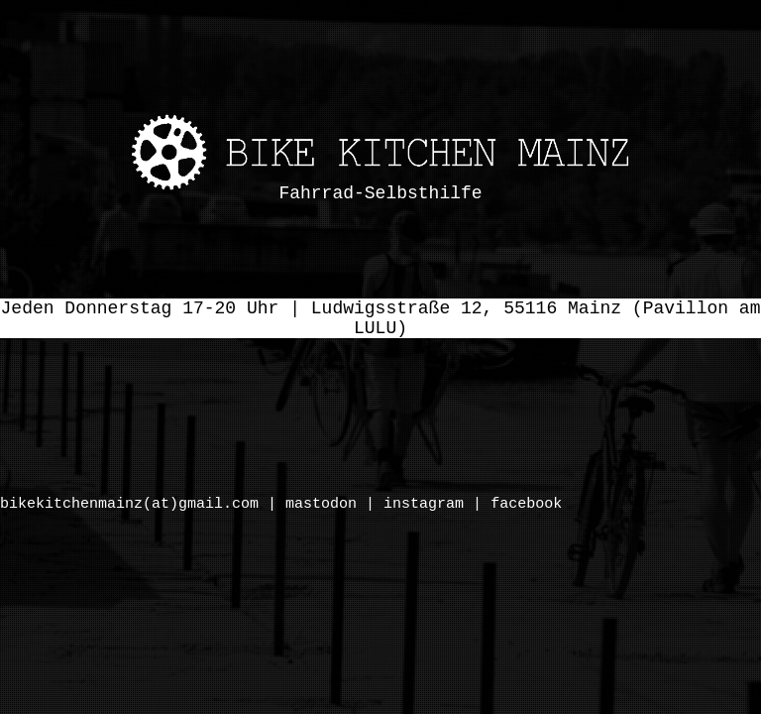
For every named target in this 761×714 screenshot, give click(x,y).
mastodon (321, 504)
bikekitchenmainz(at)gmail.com (129, 504)
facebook (526, 504)
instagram (423, 504)
